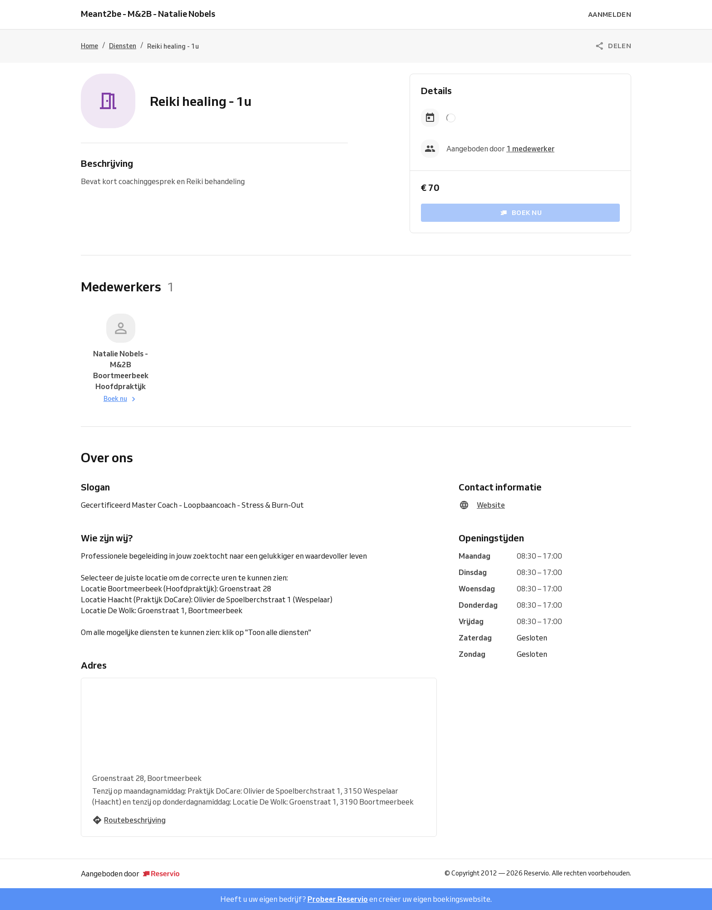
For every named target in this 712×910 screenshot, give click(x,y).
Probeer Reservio (337, 899)
